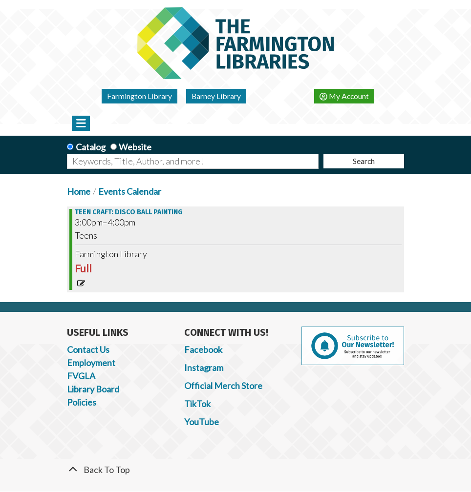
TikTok (197, 403)
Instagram (203, 367)
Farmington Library (139, 96)
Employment (91, 362)
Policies (81, 402)
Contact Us (88, 349)
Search (364, 160)
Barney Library (216, 96)
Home (78, 191)
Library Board (93, 389)
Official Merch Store (223, 385)
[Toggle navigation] (81, 123)
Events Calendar (129, 191)
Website (135, 147)
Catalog (91, 147)
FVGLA (81, 375)
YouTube (201, 421)
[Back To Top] (235, 470)
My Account (344, 96)
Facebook (203, 349)
